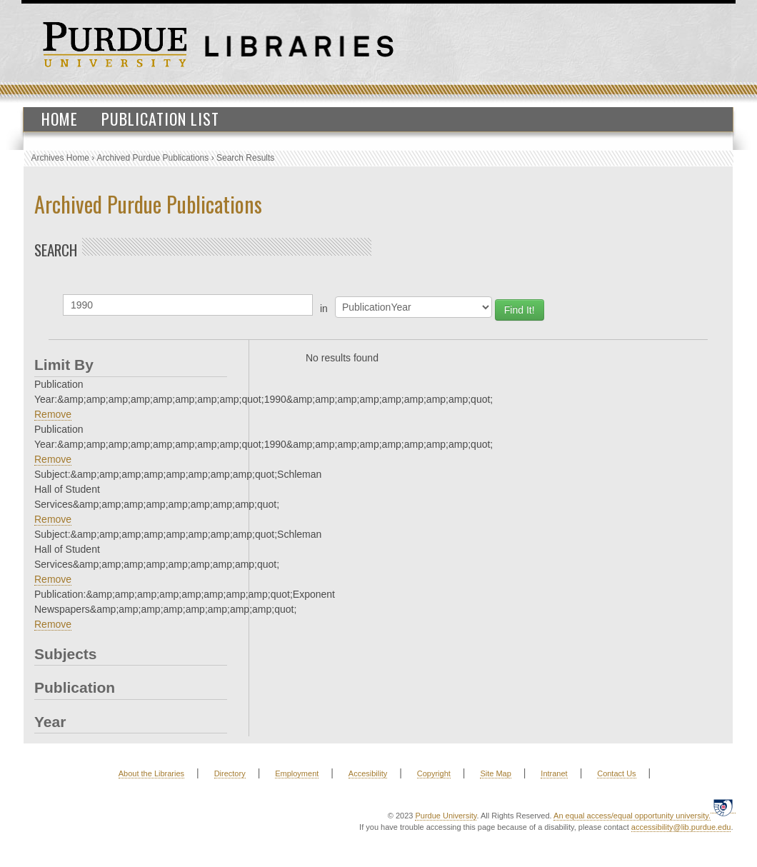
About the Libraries (151, 773)
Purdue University (445, 815)
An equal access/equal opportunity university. (632, 815)
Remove (52, 414)
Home (59, 118)
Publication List (160, 118)
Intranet (554, 773)
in (324, 308)
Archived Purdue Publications (153, 158)
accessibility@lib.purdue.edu (681, 827)
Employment (297, 773)
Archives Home (60, 158)
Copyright (434, 773)
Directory (230, 773)
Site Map (495, 773)
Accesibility (368, 773)
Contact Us (616, 773)
